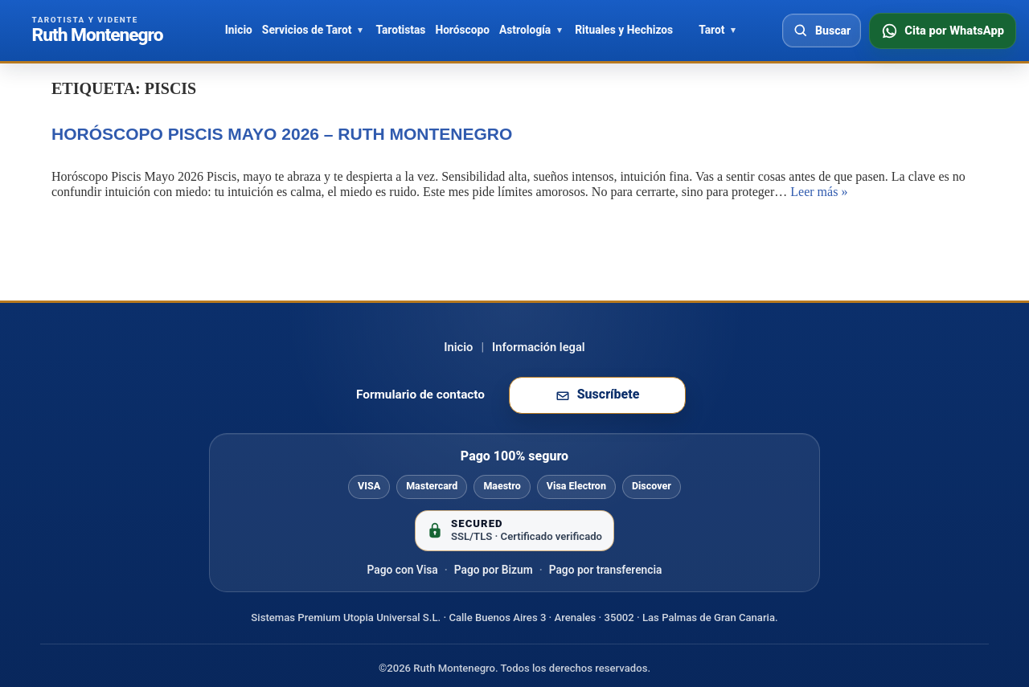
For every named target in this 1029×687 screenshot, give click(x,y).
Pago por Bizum (493, 569)
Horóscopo (462, 29)
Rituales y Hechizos (624, 29)
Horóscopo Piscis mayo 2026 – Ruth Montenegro (281, 134)
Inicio (238, 29)
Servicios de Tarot (307, 29)
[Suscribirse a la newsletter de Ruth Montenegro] (597, 395)
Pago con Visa (402, 569)
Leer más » (818, 191)
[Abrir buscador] (821, 30)
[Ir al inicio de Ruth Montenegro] (97, 30)
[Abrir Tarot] (733, 30)
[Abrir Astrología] (559, 30)
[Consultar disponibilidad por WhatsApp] (942, 31)
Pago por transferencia (605, 569)
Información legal (538, 347)
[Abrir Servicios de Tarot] (360, 30)
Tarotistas (400, 29)
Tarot (711, 29)
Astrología (525, 29)
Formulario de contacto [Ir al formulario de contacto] (420, 394)
